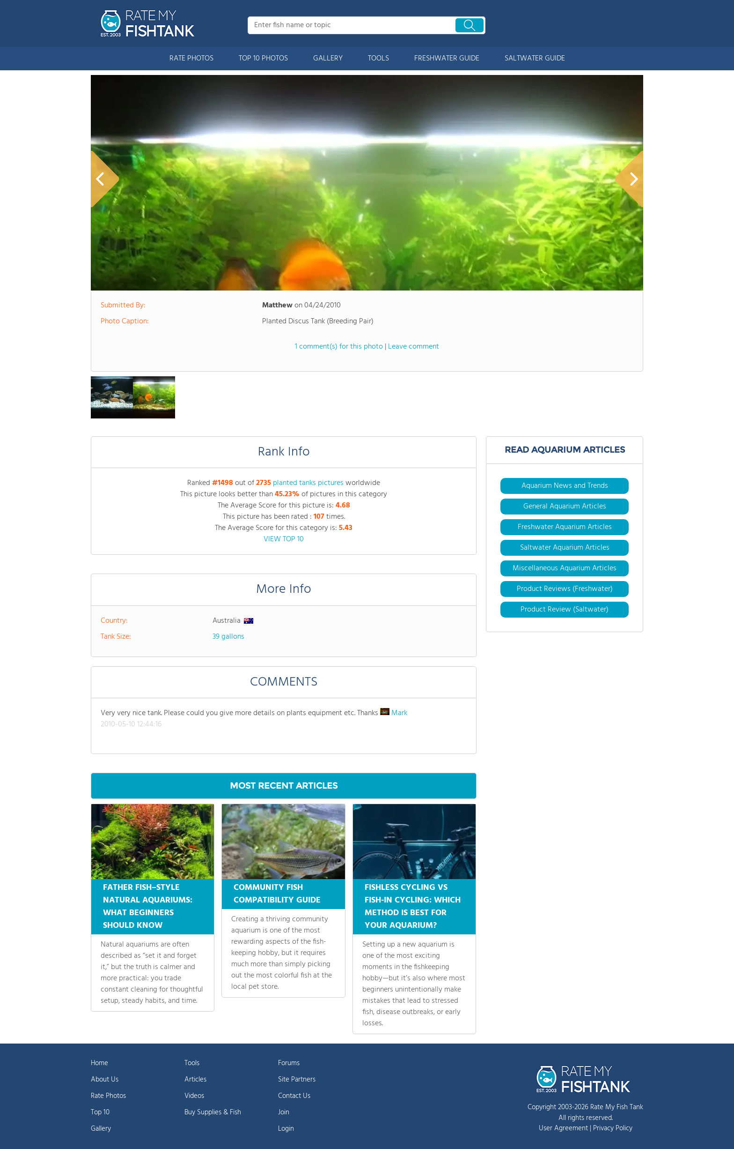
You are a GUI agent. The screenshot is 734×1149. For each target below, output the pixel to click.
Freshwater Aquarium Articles (565, 527)
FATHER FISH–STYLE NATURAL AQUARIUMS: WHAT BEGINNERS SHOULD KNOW (147, 906)
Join (283, 1112)
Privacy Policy (612, 1128)
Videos (194, 1096)
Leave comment (413, 347)
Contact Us (294, 1096)
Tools (191, 1063)
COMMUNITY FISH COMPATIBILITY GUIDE (277, 894)
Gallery (101, 1128)
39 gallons (228, 637)
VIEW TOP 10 (284, 539)
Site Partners (297, 1079)
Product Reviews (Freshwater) (565, 589)
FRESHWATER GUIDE (446, 58)
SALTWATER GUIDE (535, 58)
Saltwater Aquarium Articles (564, 548)
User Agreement (563, 1128)
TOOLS (378, 58)
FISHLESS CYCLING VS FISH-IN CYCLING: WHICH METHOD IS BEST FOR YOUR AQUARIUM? (413, 906)
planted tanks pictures (308, 483)
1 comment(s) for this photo (339, 347)
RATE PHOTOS (191, 58)
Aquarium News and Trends (564, 486)
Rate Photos (108, 1096)
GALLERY (328, 58)
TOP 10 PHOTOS (263, 58)
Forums (289, 1063)
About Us (104, 1079)
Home (99, 1063)
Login (286, 1128)
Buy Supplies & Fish (212, 1112)
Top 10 (100, 1112)
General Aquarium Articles (564, 506)
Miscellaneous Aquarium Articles (565, 568)
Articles (195, 1079)
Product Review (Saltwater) (565, 610)
